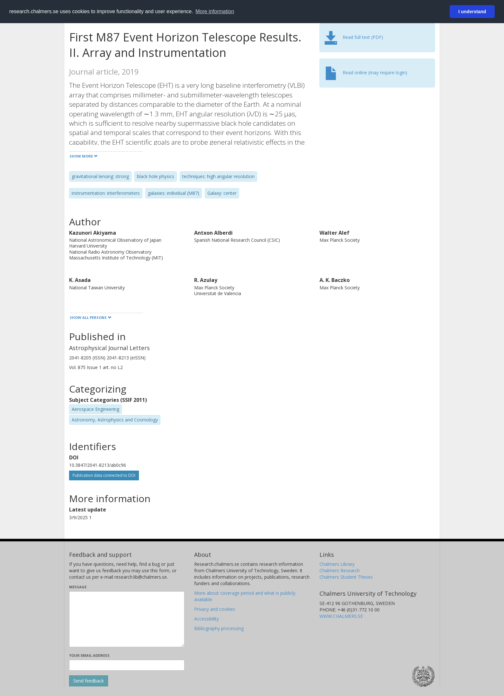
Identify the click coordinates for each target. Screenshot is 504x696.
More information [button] (214, 11)
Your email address (89, 655)
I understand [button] (472, 11)
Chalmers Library (337, 564)
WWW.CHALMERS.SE (341, 616)
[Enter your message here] (126, 619)
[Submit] (88, 680)
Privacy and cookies (214, 609)
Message (77, 586)
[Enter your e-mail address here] (126, 665)
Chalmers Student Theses (346, 577)
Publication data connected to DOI (104, 475)
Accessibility (206, 619)
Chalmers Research (340, 570)
